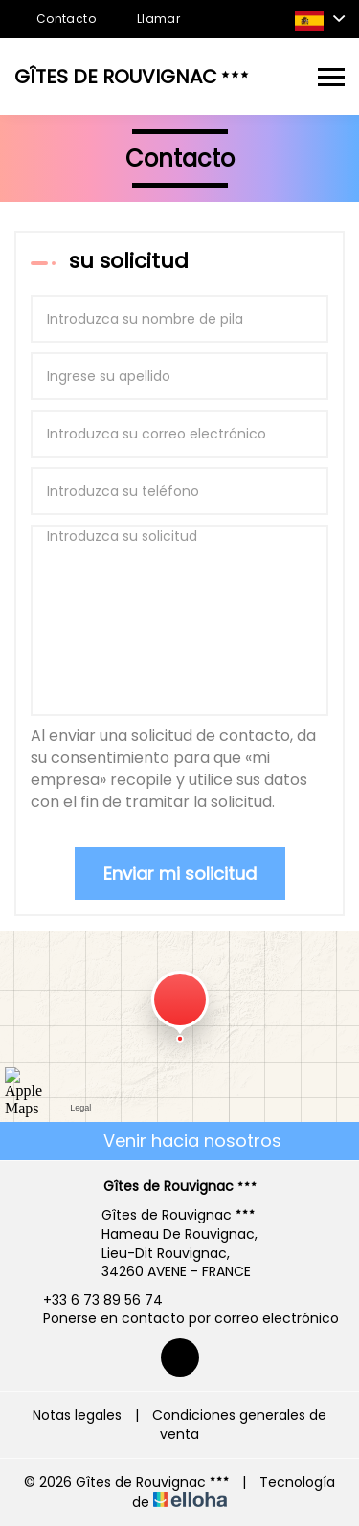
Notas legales (77, 1415)
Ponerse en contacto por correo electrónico (180, 1319)
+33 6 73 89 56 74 (92, 1300)
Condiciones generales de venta (239, 1424)
